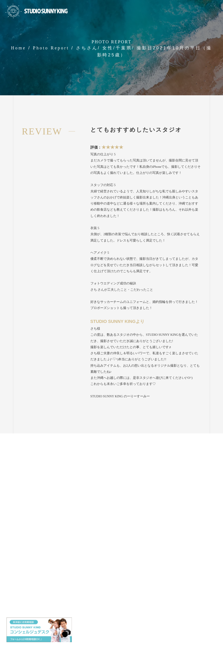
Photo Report (51, 47)
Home (18, 47)
